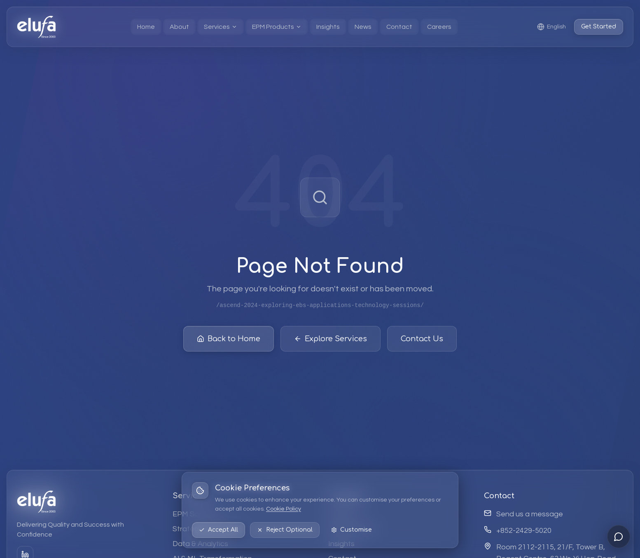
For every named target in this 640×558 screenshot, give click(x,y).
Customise (351, 530)
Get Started (598, 26)
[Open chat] (618, 536)
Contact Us (422, 339)
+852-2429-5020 (523, 531)
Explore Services (330, 339)
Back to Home (228, 339)
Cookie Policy (283, 509)
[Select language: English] (551, 26)
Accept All (218, 530)
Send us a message (529, 514)
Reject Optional (285, 530)
